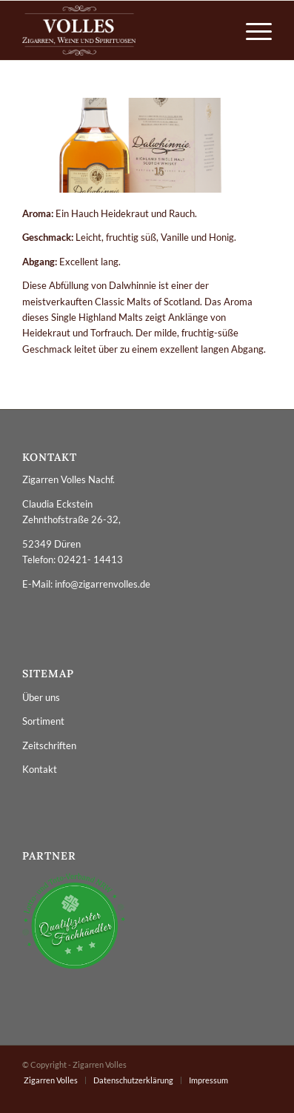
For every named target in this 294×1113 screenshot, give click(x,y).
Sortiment (43, 721)
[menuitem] (251, 30)
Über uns (41, 697)
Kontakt (39, 769)
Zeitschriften (49, 745)
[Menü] (251, 30)
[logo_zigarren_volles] (122, 30)
